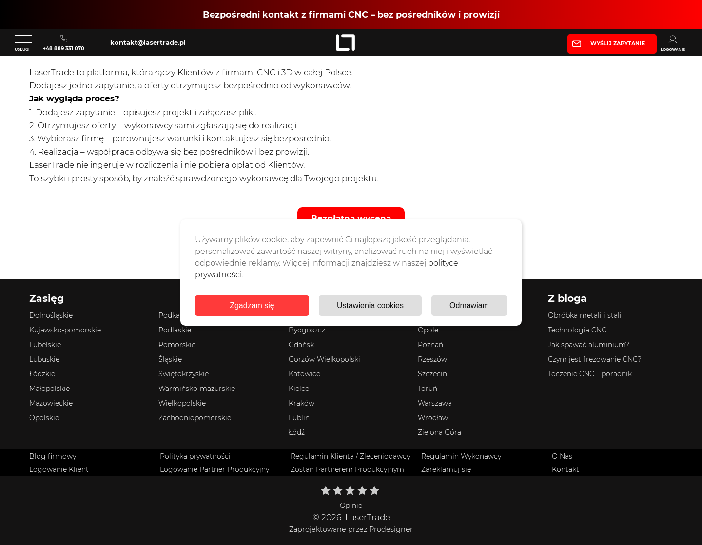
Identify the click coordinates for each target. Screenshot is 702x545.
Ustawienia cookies (370, 305)
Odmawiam (469, 305)
